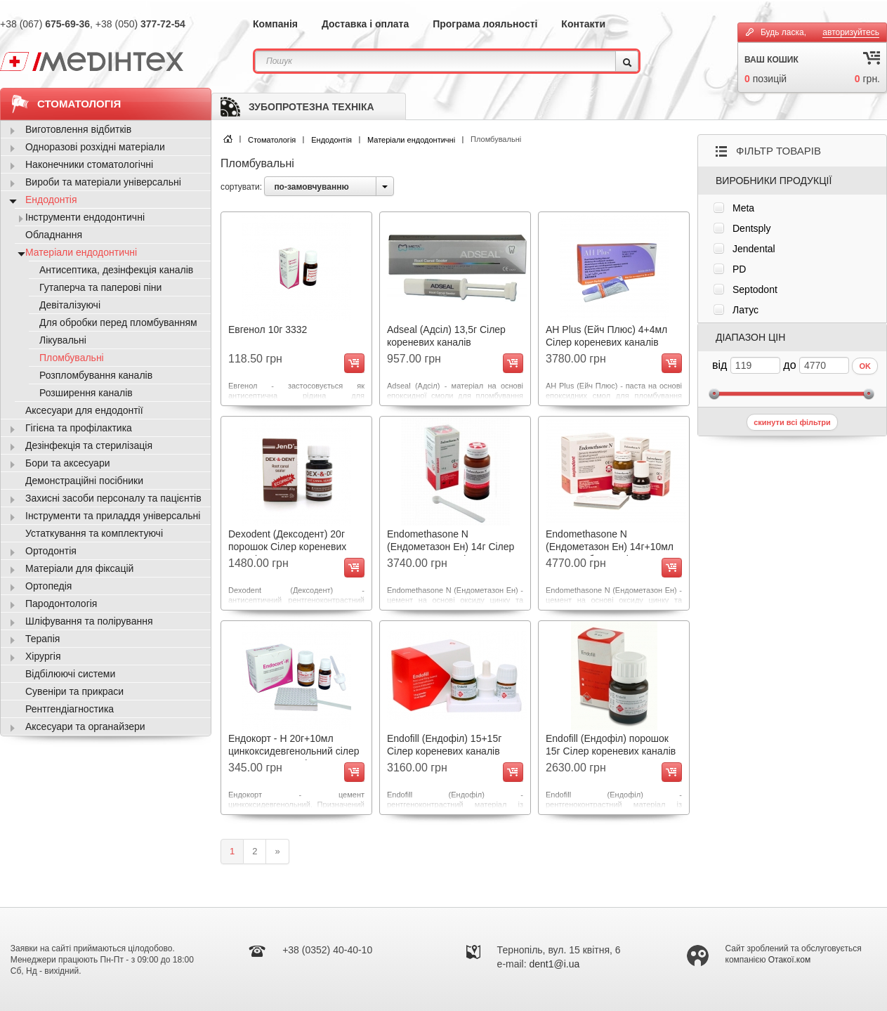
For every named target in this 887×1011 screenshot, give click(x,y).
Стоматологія (272, 140)
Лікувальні (62, 340)
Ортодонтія (51, 550)
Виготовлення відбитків (78, 129)
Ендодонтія (331, 140)
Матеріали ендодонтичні (411, 140)
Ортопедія (48, 586)
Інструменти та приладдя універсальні (112, 515)
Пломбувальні (71, 357)
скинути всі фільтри (792, 422)
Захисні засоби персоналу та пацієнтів (113, 498)
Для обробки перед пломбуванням (118, 322)
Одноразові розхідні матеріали (95, 146)
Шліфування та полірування (88, 621)
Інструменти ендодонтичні (85, 217)
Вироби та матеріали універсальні (103, 182)
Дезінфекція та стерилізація (88, 445)
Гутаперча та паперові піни (100, 287)
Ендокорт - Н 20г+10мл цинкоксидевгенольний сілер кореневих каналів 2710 (294, 751)
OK (865, 366)
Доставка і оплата (365, 24)
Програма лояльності (485, 24)
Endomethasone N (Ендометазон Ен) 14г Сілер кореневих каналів (450, 546)
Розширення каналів (86, 392)
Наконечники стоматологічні (89, 164)
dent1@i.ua (555, 964)
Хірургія (43, 656)
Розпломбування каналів (95, 375)
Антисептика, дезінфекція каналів (116, 269)
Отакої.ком (789, 960)
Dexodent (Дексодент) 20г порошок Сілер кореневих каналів (287, 546)
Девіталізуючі (69, 305)
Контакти (583, 24)
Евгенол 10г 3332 (267, 329)
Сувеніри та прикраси (74, 691)
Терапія (42, 638)
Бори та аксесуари (67, 463)
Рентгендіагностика (69, 709)
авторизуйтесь (850, 32)
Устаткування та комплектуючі (94, 533)
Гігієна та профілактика (78, 427)
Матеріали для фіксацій (79, 568)
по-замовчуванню (311, 187)
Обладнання (53, 234)
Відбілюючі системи (70, 673)
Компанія (275, 24)
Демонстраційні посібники (84, 480)
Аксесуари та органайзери (85, 726)
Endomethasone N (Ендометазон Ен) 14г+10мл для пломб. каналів (610, 546)
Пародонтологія (61, 603)
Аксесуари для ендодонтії (84, 410)
